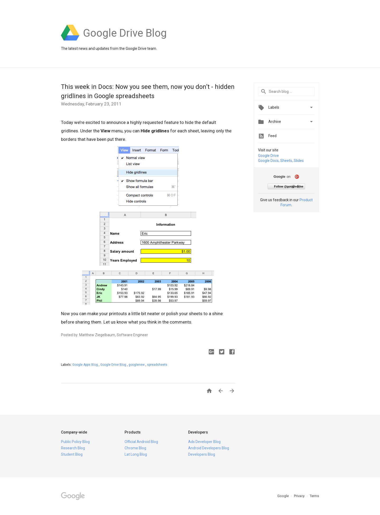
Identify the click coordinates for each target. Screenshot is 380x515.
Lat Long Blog (136, 454)
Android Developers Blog (208, 448)
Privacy (299, 496)
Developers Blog (201, 454)
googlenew (137, 365)
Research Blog (73, 448)
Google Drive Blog (113, 365)
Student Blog (72, 454)
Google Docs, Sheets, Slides (281, 160)
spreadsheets (157, 365)
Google (283, 496)
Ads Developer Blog (204, 442)
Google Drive (268, 155)
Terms (314, 496)
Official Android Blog (141, 442)
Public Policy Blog (75, 442)
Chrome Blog (135, 448)
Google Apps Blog (85, 365)
